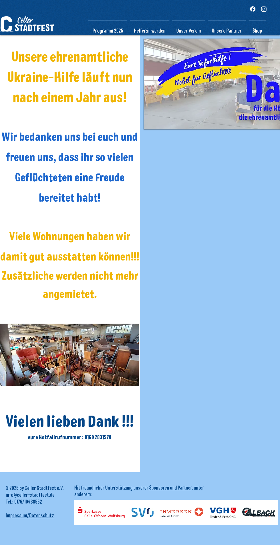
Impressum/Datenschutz (30, 515)
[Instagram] (263, 9)
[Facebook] (252, 9)
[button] (188, 28)
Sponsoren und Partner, (171, 487)
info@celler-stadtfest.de (30, 494)
